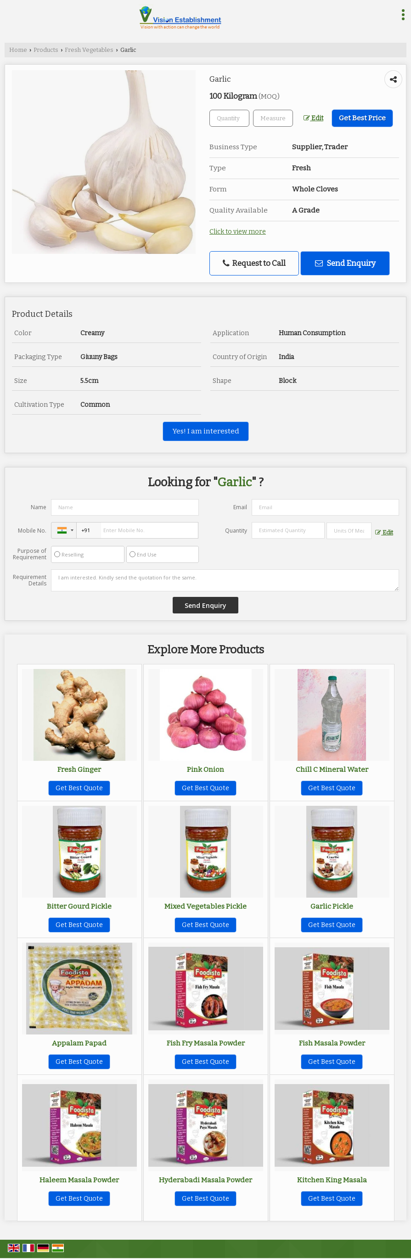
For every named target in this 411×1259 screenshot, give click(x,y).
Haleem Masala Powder (79, 1180)
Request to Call (254, 263)
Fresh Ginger (79, 769)
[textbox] (273, 118)
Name (38, 507)
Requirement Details (29, 580)
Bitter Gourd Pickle (79, 906)
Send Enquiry (345, 263)
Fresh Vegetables (89, 49)
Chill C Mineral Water (332, 769)
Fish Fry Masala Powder (206, 1043)
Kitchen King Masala (332, 1180)
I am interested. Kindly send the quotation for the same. (225, 580)
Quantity (236, 530)
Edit (313, 118)
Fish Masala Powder (332, 1043)
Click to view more (237, 232)
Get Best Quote (79, 788)
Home (18, 49)
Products (46, 49)
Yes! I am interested (205, 431)
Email (240, 507)
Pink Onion (205, 769)
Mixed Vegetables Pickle (205, 906)
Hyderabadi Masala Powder (205, 1180)
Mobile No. (32, 530)
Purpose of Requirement (29, 554)
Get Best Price (362, 118)
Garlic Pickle (331, 906)
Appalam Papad (79, 1043)
